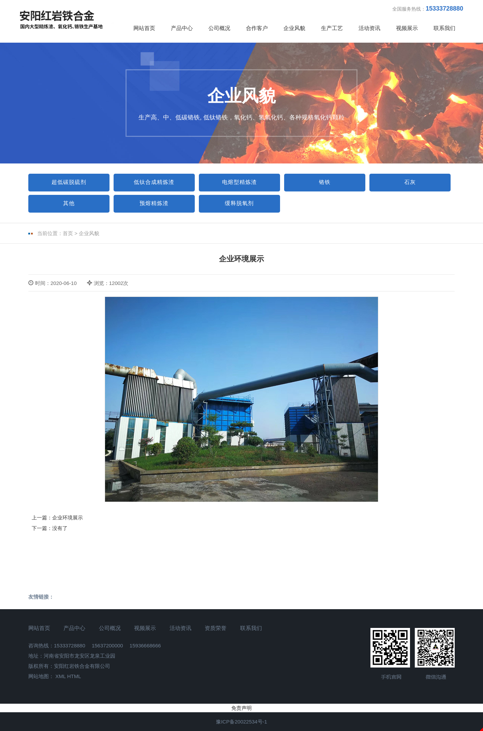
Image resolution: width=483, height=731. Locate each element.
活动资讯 (369, 28)
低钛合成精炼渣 (154, 182)
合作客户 (257, 28)
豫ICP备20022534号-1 (241, 722)
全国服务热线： (427, 8)
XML (60, 676)
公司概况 (219, 28)
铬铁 (325, 182)
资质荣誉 (215, 628)
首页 (68, 233)
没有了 (60, 528)
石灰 (410, 182)
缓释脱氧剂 (239, 203)
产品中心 (182, 28)
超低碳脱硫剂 (69, 182)
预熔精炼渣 (154, 203)
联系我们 (444, 28)
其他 (69, 203)
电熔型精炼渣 (239, 182)
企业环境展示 (67, 517)
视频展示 (407, 28)
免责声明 (241, 708)
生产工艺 (332, 28)
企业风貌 (294, 28)
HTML (74, 676)
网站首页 (144, 28)
